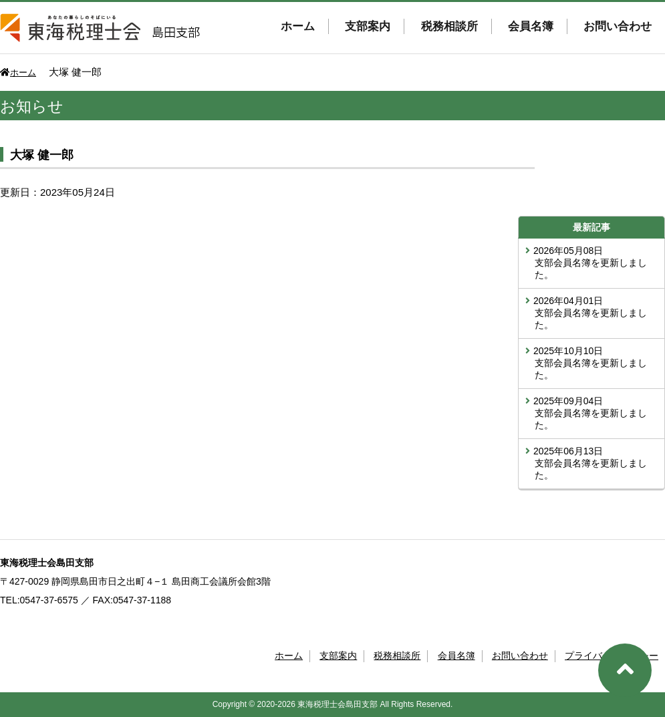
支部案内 (367, 26)
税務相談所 (449, 26)
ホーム (298, 26)
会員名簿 (530, 26)
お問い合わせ (617, 26)
